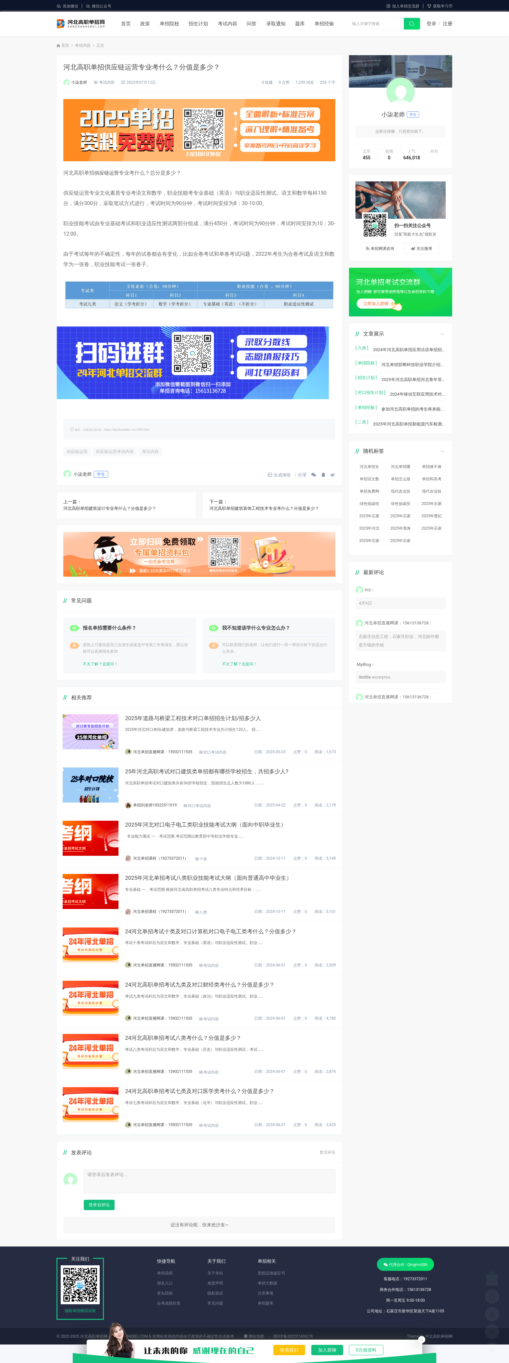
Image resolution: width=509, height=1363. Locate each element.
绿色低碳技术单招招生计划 (400, 494)
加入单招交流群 (402, 6)
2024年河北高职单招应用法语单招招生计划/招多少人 (409, 348)
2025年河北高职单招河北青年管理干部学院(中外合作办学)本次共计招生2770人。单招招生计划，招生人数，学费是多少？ (413, 374)
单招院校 (169, 24)
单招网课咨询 (379, 248)
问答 (251, 24)
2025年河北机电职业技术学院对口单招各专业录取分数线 (369, 519)
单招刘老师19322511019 (168, 809)
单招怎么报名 (400, 470)
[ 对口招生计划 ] (370, 387)
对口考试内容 (226, 755)
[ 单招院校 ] (366, 361)
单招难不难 (431, 456)
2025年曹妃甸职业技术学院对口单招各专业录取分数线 (431, 507)
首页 (126, 24)
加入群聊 (327, 1350)
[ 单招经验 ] (366, 400)
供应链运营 (107, 173)
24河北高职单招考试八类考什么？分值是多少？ (199, 1053)
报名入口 (165, 1301)
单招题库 (265, 1322)
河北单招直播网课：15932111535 (175, 754)
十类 (214, 866)
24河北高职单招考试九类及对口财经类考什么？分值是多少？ (217, 997)
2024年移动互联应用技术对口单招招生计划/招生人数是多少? (418, 387)
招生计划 (198, 24)
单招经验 (324, 24)
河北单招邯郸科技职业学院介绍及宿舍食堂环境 (413, 361)
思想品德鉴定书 (271, 1291)
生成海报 (276, 475)
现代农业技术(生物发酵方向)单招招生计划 (431, 482)
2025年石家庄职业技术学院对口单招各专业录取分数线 (431, 519)
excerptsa (374, 666)
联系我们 (289, 1350)
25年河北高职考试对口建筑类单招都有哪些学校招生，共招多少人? (224, 775)
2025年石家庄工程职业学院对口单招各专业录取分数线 (400, 531)
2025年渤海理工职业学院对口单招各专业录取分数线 (400, 519)
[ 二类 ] (361, 413)
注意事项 (265, 1311)
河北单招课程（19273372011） (173, 865)
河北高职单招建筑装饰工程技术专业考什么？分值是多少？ (268, 508)
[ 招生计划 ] (366, 374)
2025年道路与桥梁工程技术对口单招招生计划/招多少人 (210, 720)
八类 (214, 921)
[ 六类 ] (361, 348)
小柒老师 (79, 82)
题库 (300, 24)
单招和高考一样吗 (431, 470)
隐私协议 (215, 1311)
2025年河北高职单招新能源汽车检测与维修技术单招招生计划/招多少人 (409, 413)
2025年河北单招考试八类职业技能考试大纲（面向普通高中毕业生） (226, 886)
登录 (431, 24)
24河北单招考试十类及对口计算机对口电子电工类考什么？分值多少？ (229, 942)
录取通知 (276, 24)
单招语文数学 (369, 470)
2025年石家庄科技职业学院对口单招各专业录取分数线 (369, 531)
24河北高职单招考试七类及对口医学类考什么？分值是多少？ (217, 1108)
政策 (145, 24)
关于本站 (215, 1291)
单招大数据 (267, 1301)
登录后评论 (99, 1223)
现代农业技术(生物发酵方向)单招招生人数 (400, 482)
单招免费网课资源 (369, 482)
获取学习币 (440, 6)
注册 (448, 24)
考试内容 (227, 24)
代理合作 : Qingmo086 (405, 1283)
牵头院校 (165, 1311)
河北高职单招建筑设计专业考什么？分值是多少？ (113, 508)
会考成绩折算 (168, 1322)
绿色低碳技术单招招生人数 (369, 494)
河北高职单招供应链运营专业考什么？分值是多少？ (152, 66)
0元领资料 (366, 1350)
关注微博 (421, 248)
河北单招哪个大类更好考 (400, 457)
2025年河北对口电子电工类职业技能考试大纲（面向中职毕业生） (223, 831)
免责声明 (215, 1301)
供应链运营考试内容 (117, 451)
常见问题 (215, 1322)
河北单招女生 (369, 457)
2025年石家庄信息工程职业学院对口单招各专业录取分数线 (369, 507)
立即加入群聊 (376, 304)
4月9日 (365, 593)
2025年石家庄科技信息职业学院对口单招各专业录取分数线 (431, 494)
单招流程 (165, 1291)
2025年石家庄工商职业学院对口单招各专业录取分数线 (400, 507)
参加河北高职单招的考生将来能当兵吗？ (413, 400)
